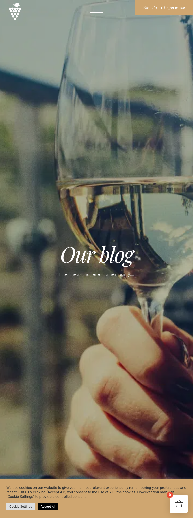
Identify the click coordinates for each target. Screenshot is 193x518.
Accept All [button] (48, 506)
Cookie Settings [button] (20, 506)
